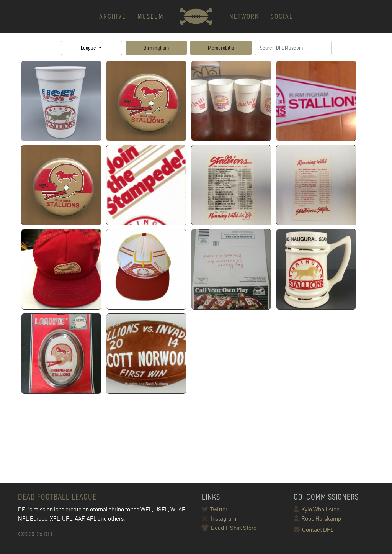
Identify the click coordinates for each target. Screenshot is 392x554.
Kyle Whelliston (317, 509)
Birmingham (156, 48)
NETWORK (244, 16)
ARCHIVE (112, 16)
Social (282, 16)
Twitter (214, 509)
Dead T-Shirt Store (229, 528)
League (89, 48)
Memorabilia (221, 48)
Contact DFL (313, 530)
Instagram (219, 519)
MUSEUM (150, 16)
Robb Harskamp (317, 519)
